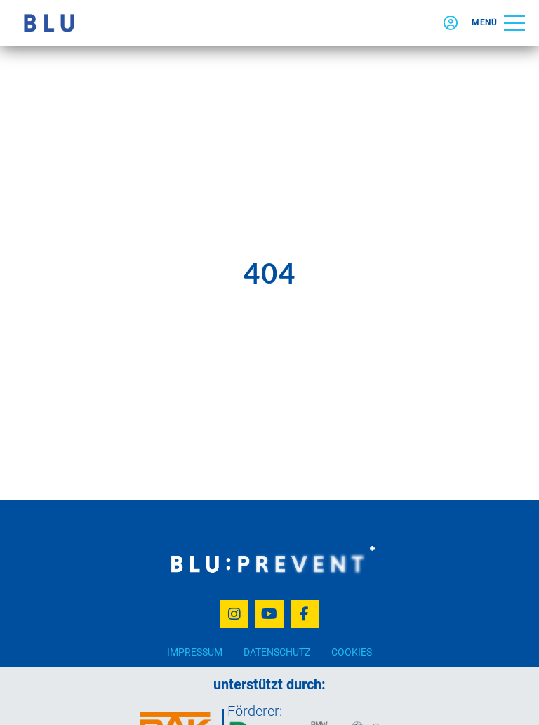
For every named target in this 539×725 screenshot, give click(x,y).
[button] (498, 23)
